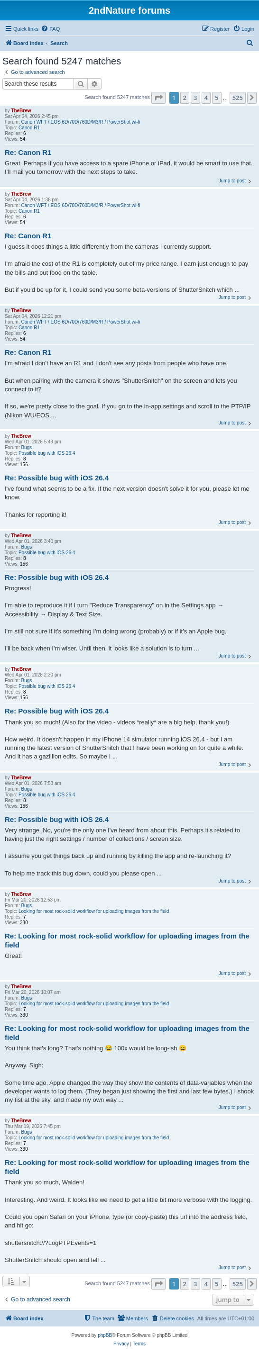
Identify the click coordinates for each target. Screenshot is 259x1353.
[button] (158, 97)
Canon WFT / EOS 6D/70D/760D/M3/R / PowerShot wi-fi (80, 122)
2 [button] (184, 97)
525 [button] (237, 97)
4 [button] (206, 97)
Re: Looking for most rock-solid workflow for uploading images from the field (127, 940)
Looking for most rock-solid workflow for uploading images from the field (93, 911)
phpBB (105, 1335)
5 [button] (216, 97)
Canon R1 (29, 127)
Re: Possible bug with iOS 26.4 (57, 478)
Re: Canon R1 (28, 152)
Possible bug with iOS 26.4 (46, 453)
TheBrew (21, 110)
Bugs (26, 447)
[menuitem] (50, 29)
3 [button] (195, 97)
